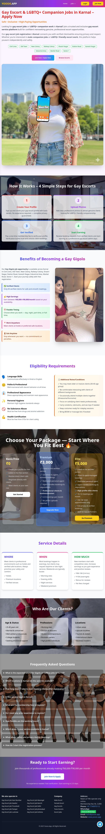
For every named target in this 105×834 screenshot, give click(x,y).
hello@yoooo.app (93, 814)
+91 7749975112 (93, 806)
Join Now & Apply (52, 776)
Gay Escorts (58, 806)
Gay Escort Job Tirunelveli (10, 806)
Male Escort (58, 800)
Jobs (73, 4)
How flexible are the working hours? (22, 721)
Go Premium (87, 518)
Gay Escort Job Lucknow (10, 812)
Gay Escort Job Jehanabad (36, 809)
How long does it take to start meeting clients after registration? (35, 689)
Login (85, 4)
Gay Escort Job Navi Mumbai (11, 800)
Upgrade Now (52, 510)
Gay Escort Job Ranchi (34, 803)
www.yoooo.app (94, 817)
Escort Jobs (58, 812)
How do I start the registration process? (23, 745)
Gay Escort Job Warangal (35, 800)
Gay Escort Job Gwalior (9, 803)
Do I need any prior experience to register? (25, 713)
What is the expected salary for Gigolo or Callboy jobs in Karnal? (35, 673)
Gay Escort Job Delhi (34, 806)
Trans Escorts (58, 809)
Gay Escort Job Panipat (9, 809)
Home (65, 4)
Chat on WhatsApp (88, 812)
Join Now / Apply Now (43, 58)
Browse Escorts (64, 58)
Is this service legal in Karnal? (19, 697)
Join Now (98, 4)
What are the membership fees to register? (25, 705)
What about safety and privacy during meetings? (28, 737)
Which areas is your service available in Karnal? (27, 729)
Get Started (18, 494)
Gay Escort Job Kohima (35, 812)
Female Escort (59, 803)
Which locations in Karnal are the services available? (29, 681)
